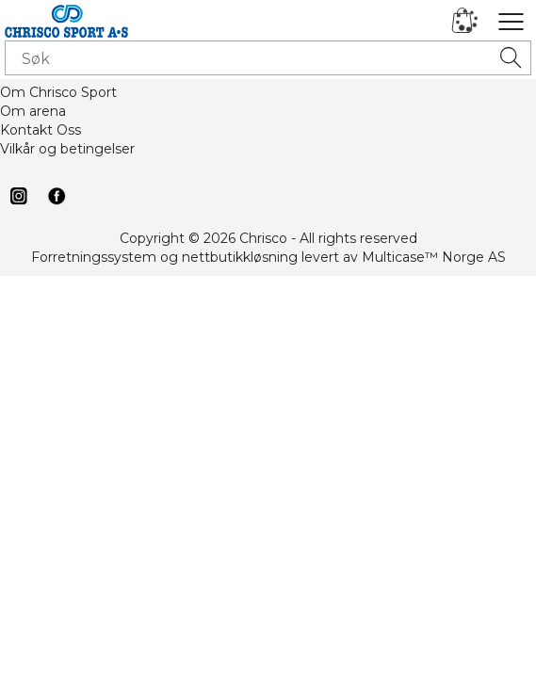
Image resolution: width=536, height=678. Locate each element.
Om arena (33, 111)
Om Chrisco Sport (58, 92)
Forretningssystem (93, 257)
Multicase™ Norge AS (434, 257)
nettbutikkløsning (240, 257)
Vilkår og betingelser (67, 148)
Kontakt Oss (40, 129)
